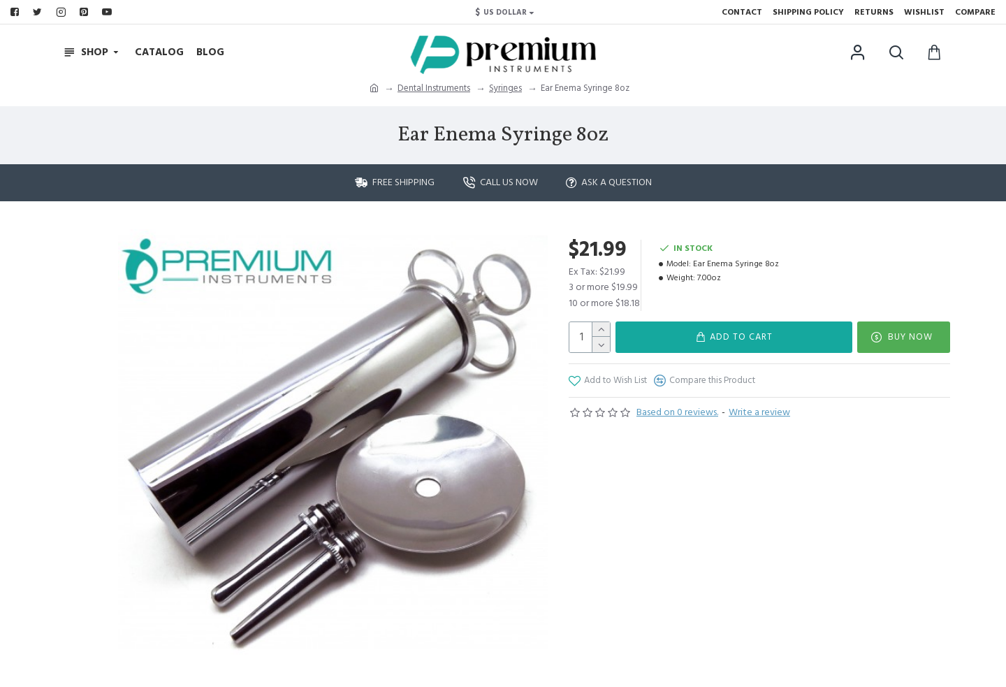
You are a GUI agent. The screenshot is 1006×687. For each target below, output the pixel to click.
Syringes (505, 88)
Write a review (759, 412)
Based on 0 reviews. (677, 412)
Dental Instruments (434, 88)
